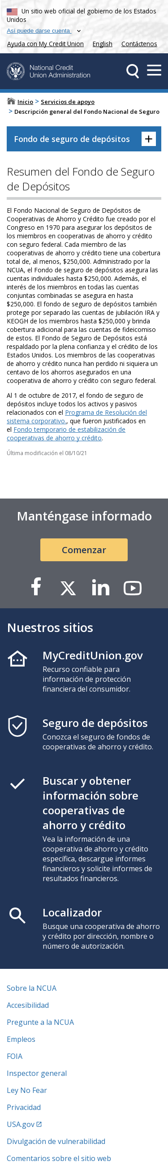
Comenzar (84, 550)
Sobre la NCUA (31, 988)
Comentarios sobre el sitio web (59, 1158)
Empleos (21, 1039)
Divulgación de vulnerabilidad (56, 1141)
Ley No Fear (27, 1090)
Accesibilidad (28, 1005)
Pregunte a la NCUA (40, 1022)
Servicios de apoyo (68, 102)
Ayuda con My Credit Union (44, 43)
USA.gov (20, 1124)
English (102, 43)
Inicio (25, 102)
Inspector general (37, 1073)
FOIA (14, 1056)
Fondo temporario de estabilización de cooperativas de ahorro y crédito (66, 433)
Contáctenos (139, 43)
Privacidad (24, 1107)
